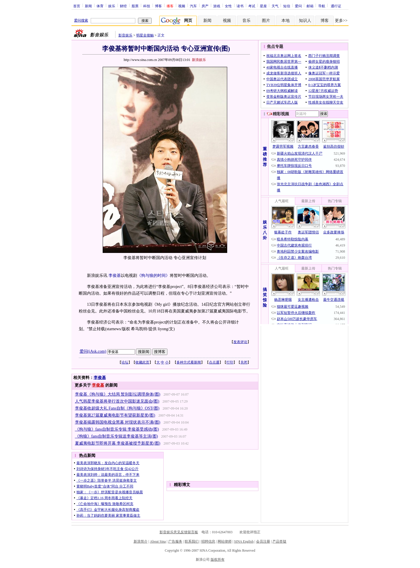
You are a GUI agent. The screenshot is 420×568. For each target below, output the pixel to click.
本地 (285, 20)
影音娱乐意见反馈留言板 (179, 532)
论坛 (124, 362)
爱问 (298, 6)
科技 (146, 6)
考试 (251, 6)
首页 (76, 6)
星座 (263, 6)
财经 (123, 6)
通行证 (336, 6)
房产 (205, 6)
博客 (158, 6)
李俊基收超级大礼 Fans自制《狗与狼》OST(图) (117, 408)
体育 (100, 6)
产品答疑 (279, 541)
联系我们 (192, 541)
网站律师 (225, 541)
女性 (228, 6)
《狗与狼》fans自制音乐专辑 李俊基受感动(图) (117, 429)
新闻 (88, 6)
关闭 (243, 362)
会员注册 (263, 541)
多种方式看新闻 (188, 362)
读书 (240, 6)
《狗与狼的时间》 (153, 275)
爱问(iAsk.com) (93, 351)
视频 (181, 6)
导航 (321, 6)
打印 (229, 362)
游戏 (216, 6)
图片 (266, 20)
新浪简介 (141, 541)
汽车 (193, 6)
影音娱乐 (125, 35)
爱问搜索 (81, 20)
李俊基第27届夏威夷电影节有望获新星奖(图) (115, 415)
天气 (275, 6)
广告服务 (175, 541)
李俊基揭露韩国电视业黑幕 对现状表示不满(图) (117, 422)
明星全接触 (145, 35)
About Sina (158, 541)
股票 (135, 6)
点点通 (214, 362)
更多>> (341, 20)
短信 (286, 6)
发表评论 (240, 342)
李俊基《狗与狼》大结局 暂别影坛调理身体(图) (117, 394)
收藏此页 (142, 362)
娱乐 (111, 6)
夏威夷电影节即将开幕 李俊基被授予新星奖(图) (117, 443)
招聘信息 (208, 541)
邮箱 (310, 6)
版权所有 (218, 559)
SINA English (243, 541)
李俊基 (114, 275)
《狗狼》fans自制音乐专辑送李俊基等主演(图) (116, 436)
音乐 (246, 20)
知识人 (305, 20)
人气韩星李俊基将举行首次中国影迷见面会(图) (117, 401)
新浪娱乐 (199, 60)
